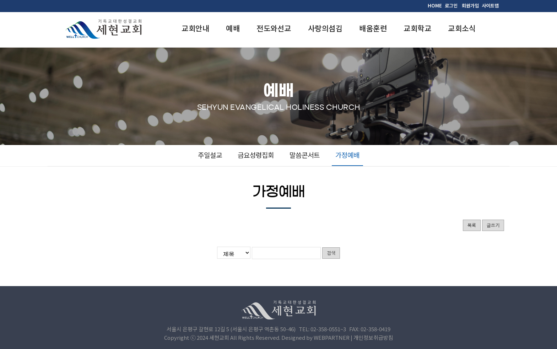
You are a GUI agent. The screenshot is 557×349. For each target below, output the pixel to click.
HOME (435, 5)
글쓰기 (493, 225)
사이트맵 (490, 5)
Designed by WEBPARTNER (315, 337)
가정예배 (347, 155)
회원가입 (470, 5)
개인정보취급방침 (373, 337)
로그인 (451, 5)
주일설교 (210, 155)
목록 (471, 225)
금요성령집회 (256, 155)
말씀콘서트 (305, 155)
